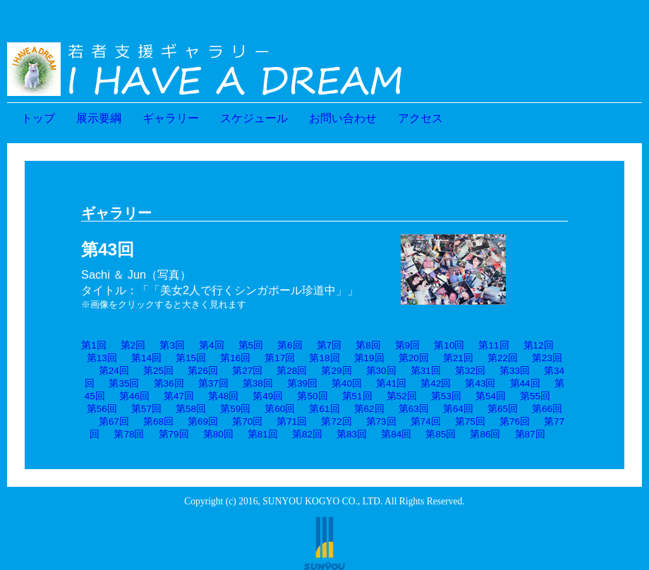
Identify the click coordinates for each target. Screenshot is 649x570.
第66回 (547, 409)
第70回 (247, 421)
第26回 (203, 370)
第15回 (191, 358)
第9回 (407, 345)
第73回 (381, 421)
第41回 (391, 383)
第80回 (218, 434)
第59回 (235, 409)
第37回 (213, 383)
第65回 (502, 409)
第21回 (458, 358)
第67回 (114, 421)
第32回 (470, 370)
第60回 (280, 409)
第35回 (124, 383)
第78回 (129, 434)
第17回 (280, 358)
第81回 (263, 434)
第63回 (414, 409)
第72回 (336, 421)
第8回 (368, 345)
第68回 (158, 421)
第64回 (458, 409)
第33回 (514, 370)
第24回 (114, 370)
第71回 (292, 421)
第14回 (146, 358)
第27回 (247, 370)
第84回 (396, 434)
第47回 (179, 396)
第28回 (292, 370)
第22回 (502, 358)
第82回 (307, 434)
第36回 (169, 383)
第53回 (446, 396)
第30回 (381, 370)
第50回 (312, 396)
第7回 (329, 345)
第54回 (490, 396)
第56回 (102, 409)
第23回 (547, 358)
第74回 (426, 421)
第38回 (258, 383)
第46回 (134, 396)
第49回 (268, 396)
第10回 (449, 345)
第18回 (324, 358)
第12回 (538, 345)
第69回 (203, 421)
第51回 (357, 396)
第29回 (336, 370)
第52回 (402, 396)
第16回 (235, 358)
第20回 (414, 358)
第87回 (530, 434)
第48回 (223, 396)
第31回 (426, 370)
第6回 (290, 345)
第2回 (133, 345)
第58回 (191, 409)
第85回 (440, 434)
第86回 (485, 434)
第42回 (435, 383)
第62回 (369, 409)
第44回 (525, 383)
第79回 (174, 434)
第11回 (493, 345)
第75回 (470, 421)
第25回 (158, 370)
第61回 (324, 409)
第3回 (172, 345)
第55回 (535, 396)
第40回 (347, 383)
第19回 (369, 358)
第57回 (146, 409)
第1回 (94, 345)
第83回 (351, 434)
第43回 (480, 383)
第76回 (514, 421)
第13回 (102, 358)
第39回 (302, 383)
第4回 (211, 345)
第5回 (251, 345)
